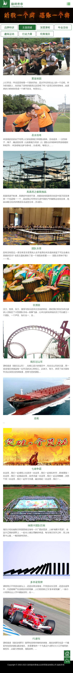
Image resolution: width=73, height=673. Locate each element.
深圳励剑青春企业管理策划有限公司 (11, 4)
